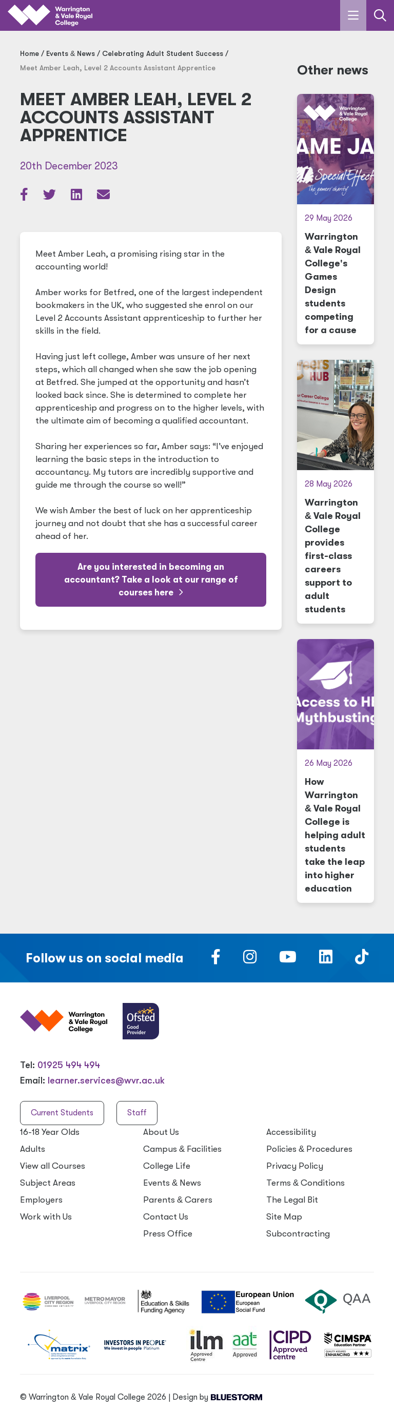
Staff (137, 1112)
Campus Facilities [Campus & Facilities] (182, 1149)
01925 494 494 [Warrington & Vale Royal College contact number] (68, 1065)
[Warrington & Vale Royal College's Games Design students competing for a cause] (335, 219)
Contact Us (165, 1217)
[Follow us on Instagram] (250, 959)
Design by (217, 1397)
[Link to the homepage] (50, 16)
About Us (161, 1132)
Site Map (284, 1217)
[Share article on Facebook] (25, 196)
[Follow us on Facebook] (216, 959)
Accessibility (291, 1132)
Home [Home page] (29, 53)
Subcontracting (298, 1234)
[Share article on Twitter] (50, 196)
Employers (41, 1200)
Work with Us (46, 1217)
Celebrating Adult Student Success (162, 53)
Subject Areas (47, 1183)
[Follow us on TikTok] (361, 959)
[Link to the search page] (380, 15)
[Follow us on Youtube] (288, 959)
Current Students (62, 1112)
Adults (32, 1149)
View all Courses (52, 1166)
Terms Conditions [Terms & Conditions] (305, 1183)
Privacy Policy (294, 1166)
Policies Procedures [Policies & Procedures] (309, 1149)
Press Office (167, 1234)
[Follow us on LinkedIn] (325, 959)
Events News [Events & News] (70, 53)
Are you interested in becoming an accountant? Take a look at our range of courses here (151, 579)
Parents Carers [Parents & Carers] (177, 1200)
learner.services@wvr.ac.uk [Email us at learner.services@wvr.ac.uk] (106, 1080)
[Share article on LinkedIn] (77, 196)
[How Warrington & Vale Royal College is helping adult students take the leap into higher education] (335, 771)
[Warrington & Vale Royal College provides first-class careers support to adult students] (335, 492)
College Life (166, 1166)
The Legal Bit (292, 1200)
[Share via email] (103, 196)
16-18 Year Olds (50, 1132)
